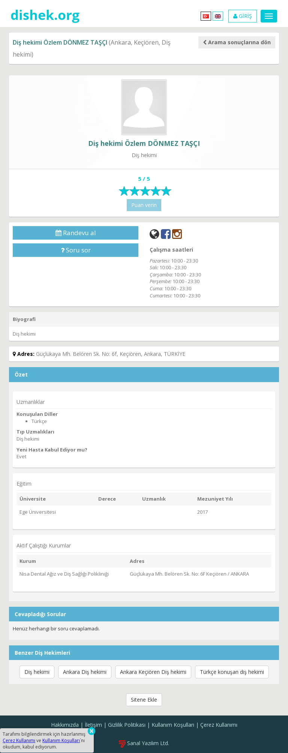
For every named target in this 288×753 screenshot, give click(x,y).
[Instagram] (177, 234)
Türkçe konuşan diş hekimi (232, 671)
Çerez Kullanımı (218, 724)
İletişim (93, 724)
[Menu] (269, 16)
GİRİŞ (242, 16)
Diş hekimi (37, 671)
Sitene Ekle (144, 699)
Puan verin (144, 204)
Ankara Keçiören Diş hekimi (153, 671)
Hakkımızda (65, 724)
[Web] (154, 234)
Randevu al (76, 232)
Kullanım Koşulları (173, 724)
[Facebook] (166, 234)
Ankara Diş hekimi (84, 671)
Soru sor (76, 250)
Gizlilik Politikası (127, 724)
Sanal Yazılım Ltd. (144, 743)
